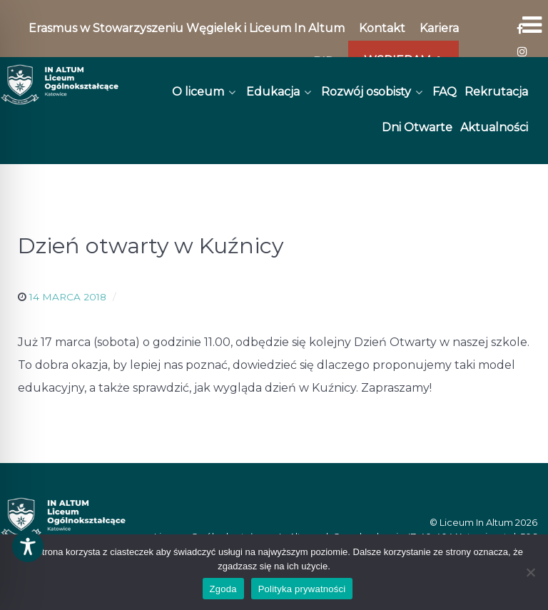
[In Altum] (59, 84)
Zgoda (223, 589)
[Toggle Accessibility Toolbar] (28, 546)
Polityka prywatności (302, 589)
